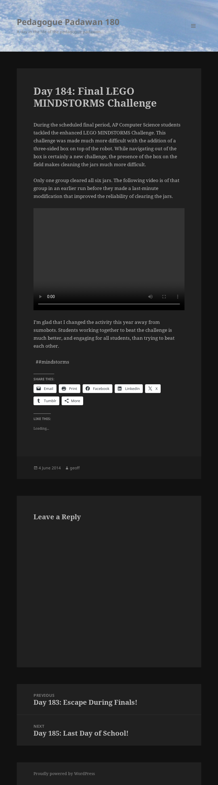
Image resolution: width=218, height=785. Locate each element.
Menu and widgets (193, 33)
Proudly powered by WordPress (64, 773)
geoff (75, 467)
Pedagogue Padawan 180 (68, 21)
